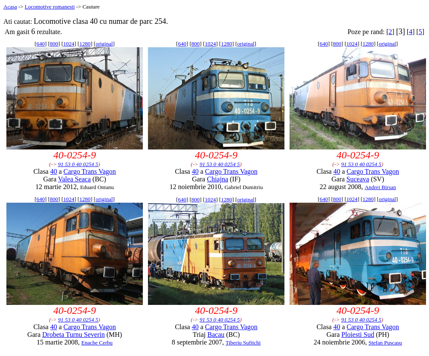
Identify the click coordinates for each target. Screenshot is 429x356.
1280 (84, 43)
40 (53, 171)
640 (40, 43)
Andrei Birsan (380, 187)
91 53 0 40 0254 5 (78, 164)
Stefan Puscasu (385, 342)
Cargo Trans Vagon (90, 171)
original (104, 43)
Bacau (215, 334)
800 (54, 43)
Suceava (357, 179)
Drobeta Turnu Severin (73, 334)
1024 (68, 43)
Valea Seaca (74, 179)
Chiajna (217, 179)
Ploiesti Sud (358, 334)
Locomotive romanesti (50, 6)
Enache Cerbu (97, 342)
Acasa (10, 6)
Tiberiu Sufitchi (243, 342)
